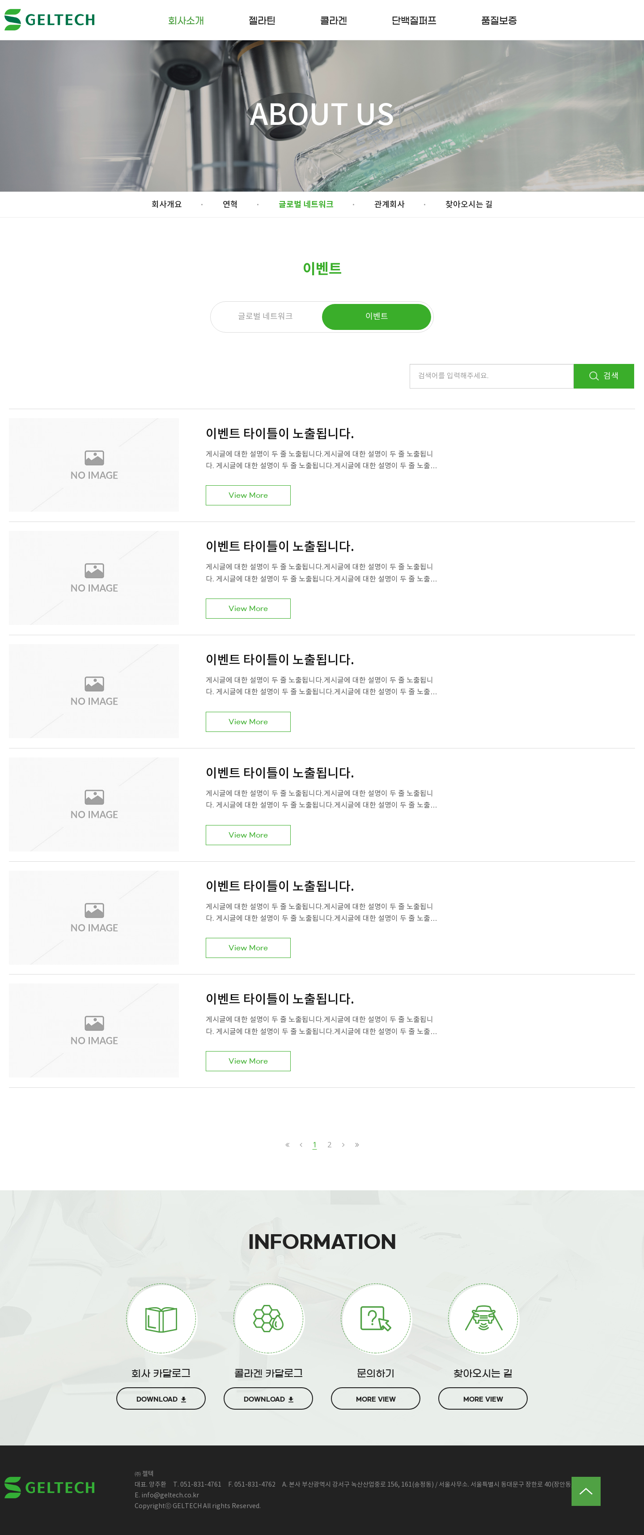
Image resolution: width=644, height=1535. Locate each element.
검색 (604, 376)
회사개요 (167, 205)
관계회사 (389, 205)
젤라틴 (262, 21)
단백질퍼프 (414, 21)
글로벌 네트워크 (306, 205)
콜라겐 (333, 21)
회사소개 (186, 21)
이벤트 (376, 316)
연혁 (230, 205)
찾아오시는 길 (469, 205)
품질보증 (499, 21)
